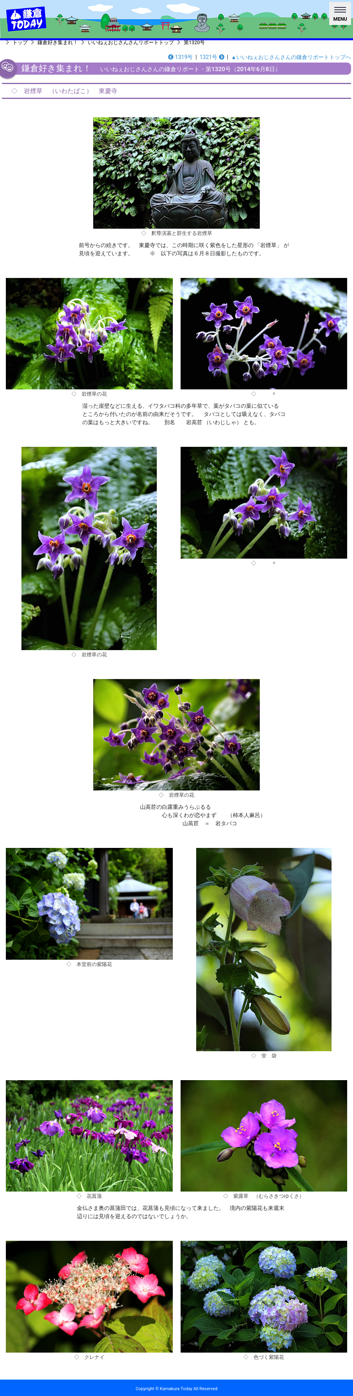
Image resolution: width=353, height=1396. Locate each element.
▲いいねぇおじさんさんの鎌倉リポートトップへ (291, 57)
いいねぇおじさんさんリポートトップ (131, 42)
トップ (20, 42)
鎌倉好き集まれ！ (57, 42)
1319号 (180, 57)
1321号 (212, 57)
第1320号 (194, 42)
